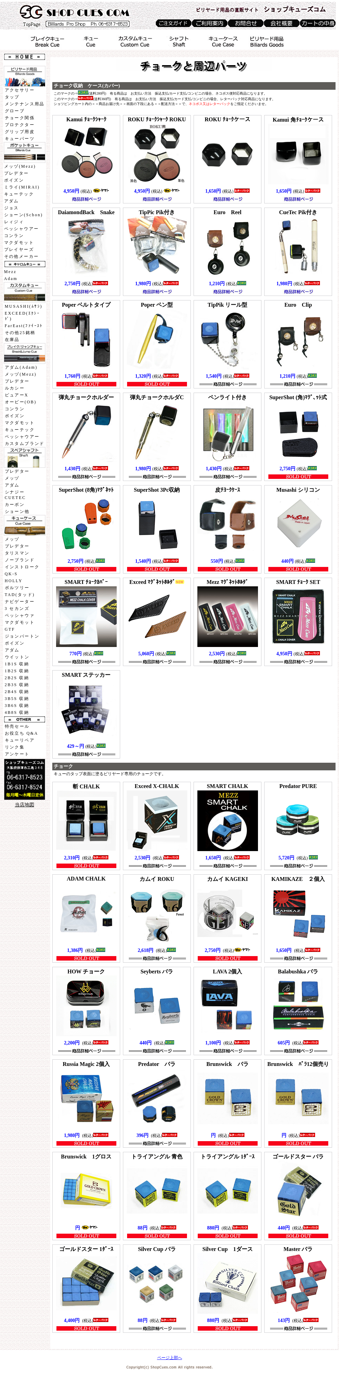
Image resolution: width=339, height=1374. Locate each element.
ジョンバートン (22, 636)
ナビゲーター (20, 601)
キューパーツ (20, 138)
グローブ (15, 110)
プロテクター (20, 124)
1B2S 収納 (17, 670)
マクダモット (19, 242)
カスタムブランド (25, 443)
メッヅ (12, 478)
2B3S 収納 (17, 684)
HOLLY (14, 580)
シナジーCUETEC (15, 495)
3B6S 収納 (17, 705)
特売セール (17, 726)
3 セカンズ (17, 608)
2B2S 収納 (17, 677)
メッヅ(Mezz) (20, 166)
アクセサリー (20, 90)
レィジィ (14, 221)
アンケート (17, 754)
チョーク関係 (20, 117)
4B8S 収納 (17, 712)
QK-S (11, 573)
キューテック (19, 194)
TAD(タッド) (20, 594)
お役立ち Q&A (21, 733)
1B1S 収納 (17, 664)
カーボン (15, 504)
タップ (12, 97)
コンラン (14, 235)
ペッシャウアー (21, 228)
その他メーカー (21, 256)
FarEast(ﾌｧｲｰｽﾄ (24, 325)
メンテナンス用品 (25, 104)
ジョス (11, 207)
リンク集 (15, 747)
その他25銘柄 (20, 332)
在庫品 (12, 339)
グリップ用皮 (20, 131)
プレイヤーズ (19, 249)
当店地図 (24, 804)
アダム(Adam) (21, 367)
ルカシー (15, 388)
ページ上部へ (169, 1357)
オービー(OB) (21, 402)
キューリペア (20, 740)
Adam (11, 278)
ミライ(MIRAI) (22, 187)
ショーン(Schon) (23, 214)
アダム (11, 201)
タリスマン (17, 553)
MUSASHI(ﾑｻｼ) (24, 306)
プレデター (16, 173)
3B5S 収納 (17, 698)
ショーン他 (17, 511)
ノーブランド (20, 560)
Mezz (10, 271)
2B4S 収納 (17, 691)
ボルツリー (17, 587)
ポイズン (14, 180)
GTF (10, 629)
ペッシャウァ (20, 615)
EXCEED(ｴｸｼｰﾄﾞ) (22, 316)
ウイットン (17, 657)
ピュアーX (17, 395)
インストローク (22, 567)
